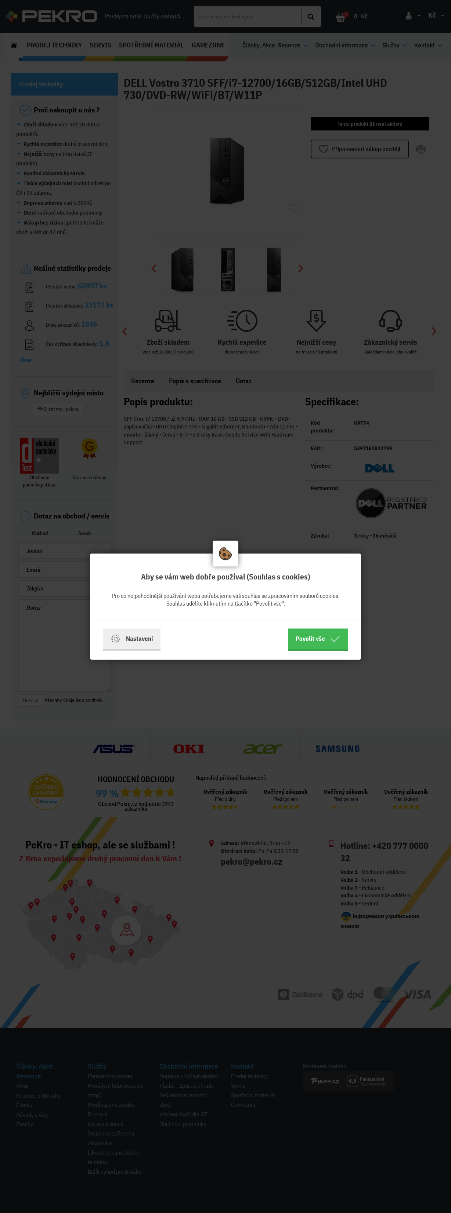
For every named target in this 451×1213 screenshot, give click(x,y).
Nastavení (132, 638)
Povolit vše (318, 638)
